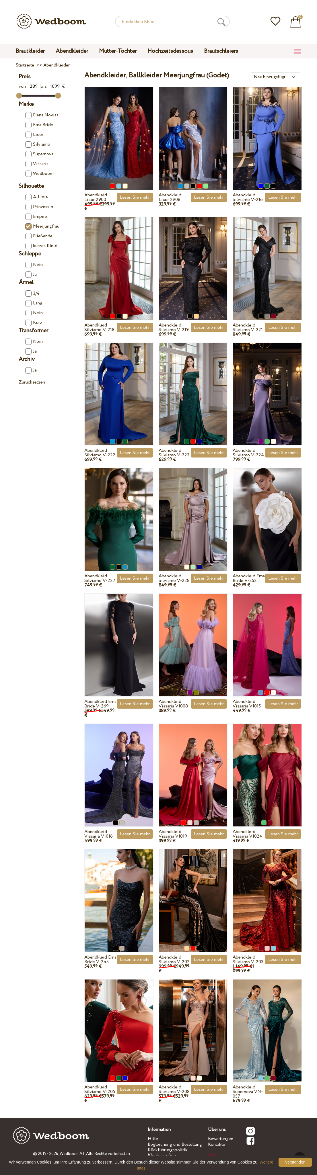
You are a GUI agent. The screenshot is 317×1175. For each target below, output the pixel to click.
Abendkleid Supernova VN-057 (248, 1092)
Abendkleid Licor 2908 (170, 197)
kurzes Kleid (41, 246)
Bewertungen (220, 1138)
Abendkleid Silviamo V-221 (248, 327)
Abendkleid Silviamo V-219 (174, 327)
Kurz (33, 322)
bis (51, 86)
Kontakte (216, 1144)
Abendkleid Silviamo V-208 (174, 1089)
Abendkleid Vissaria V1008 (173, 703)
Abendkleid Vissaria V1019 (173, 834)
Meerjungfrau (42, 226)
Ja (31, 274)
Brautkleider (30, 51)
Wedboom (39, 173)
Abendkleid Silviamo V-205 (99, 1089)
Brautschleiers (221, 51)
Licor (34, 134)
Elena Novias (42, 115)
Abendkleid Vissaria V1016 (98, 834)
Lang (33, 303)
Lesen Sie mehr (135, 197)
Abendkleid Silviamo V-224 (248, 452)
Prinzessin (39, 207)
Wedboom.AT (72, 1154)
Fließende (38, 236)
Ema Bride (39, 125)
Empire (36, 216)
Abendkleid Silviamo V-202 (174, 959)
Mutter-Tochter (118, 51)
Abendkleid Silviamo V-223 (174, 452)
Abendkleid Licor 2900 (95, 197)
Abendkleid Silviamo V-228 (174, 578)
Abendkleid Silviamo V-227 (99, 578)
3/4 (32, 293)
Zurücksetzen (32, 382)
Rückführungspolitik (168, 1150)
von (30, 86)
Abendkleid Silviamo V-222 (99, 452)
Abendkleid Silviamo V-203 (248, 959)
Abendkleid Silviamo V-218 (99, 327)
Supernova (39, 154)
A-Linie (36, 197)
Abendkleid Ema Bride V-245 (100, 959)
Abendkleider (72, 51)
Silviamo (37, 144)
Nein (34, 264)
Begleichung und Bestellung (175, 1144)
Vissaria (36, 164)
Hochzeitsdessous (170, 51)
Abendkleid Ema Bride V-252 (249, 578)
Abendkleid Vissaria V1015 (247, 703)
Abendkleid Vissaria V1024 (247, 834)
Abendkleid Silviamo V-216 (248, 197)
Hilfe (153, 1138)
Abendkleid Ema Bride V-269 (100, 703)
